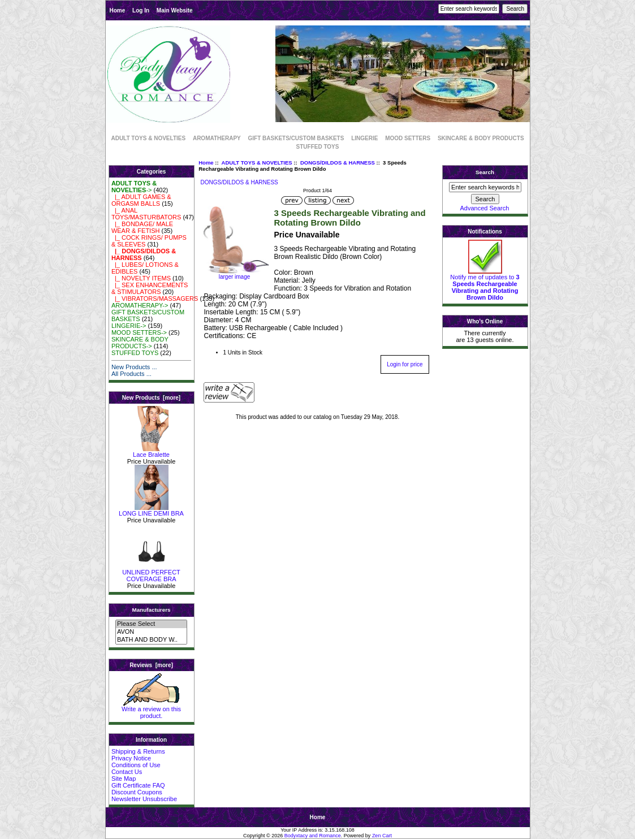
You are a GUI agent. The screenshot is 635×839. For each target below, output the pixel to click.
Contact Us (126, 771)
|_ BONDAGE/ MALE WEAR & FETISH (142, 227)
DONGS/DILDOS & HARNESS (337, 162)
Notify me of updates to (484, 284)
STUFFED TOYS (317, 147)
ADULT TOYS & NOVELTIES (257, 162)
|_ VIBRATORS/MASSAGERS (154, 298)
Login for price (404, 364)
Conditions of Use (136, 765)
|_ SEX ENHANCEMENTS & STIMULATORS (149, 288)
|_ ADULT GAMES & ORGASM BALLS (141, 200)
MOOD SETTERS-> (139, 332)
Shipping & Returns (138, 751)
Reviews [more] (151, 665)
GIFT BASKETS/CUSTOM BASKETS (296, 138)
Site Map (123, 778)
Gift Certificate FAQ (138, 785)
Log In (140, 10)
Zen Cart (382, 835)
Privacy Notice (131, 758)
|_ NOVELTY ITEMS (141, 278)
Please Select (151, 624)
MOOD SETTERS (407, 138)
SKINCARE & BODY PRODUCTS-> (140, 342)
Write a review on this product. (151, 709)
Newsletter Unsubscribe (144, 798)
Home (118, 10)
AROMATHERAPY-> (140, 305)
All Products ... (131, 373)
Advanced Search (484, 208)
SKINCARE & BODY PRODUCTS (481, 138)
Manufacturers (151, 610)
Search (485, 172)
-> (134, 186)
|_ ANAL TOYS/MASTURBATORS (146, 213)
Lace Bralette (151, 452)
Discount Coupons (136, 792)
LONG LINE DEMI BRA (151, 510)
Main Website (175, 10)
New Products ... (134, 367)
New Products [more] (151, 398)
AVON (151, 632)
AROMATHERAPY (217, 138)
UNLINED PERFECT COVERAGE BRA (151, 572)
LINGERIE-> (128, 325)
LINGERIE (364, 138)
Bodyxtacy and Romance (312, 835)
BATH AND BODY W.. (151, 640)
